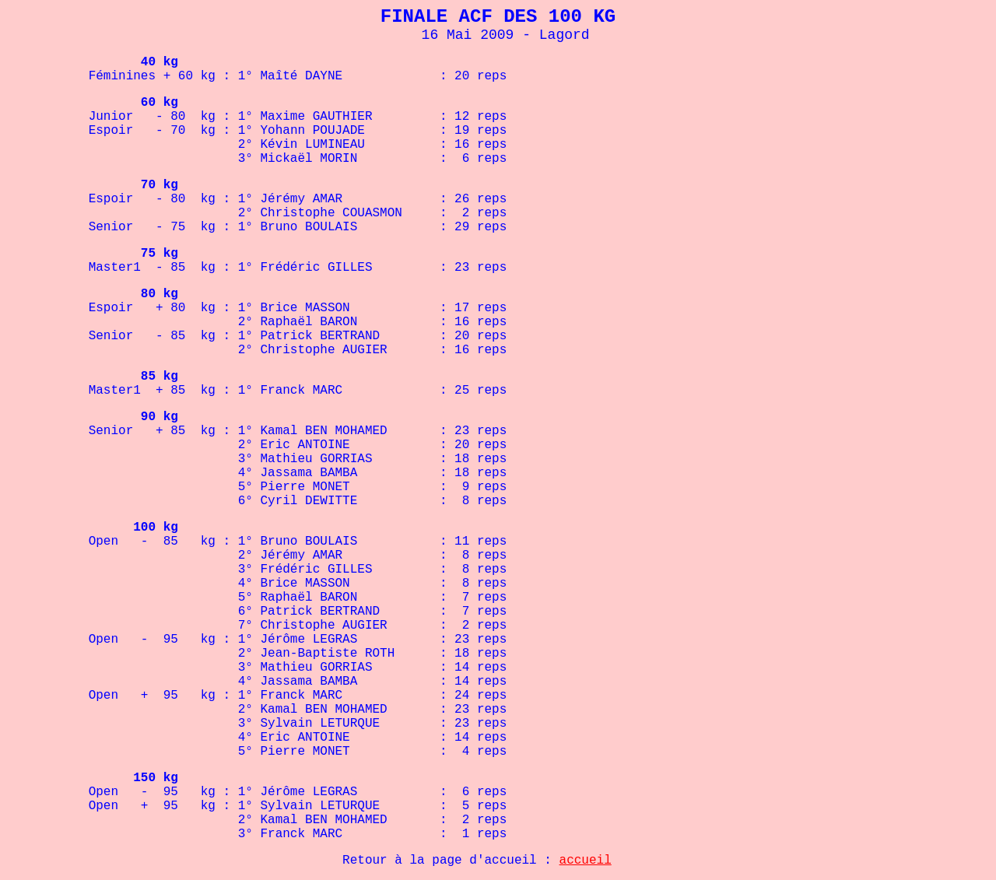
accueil (585, 861)
